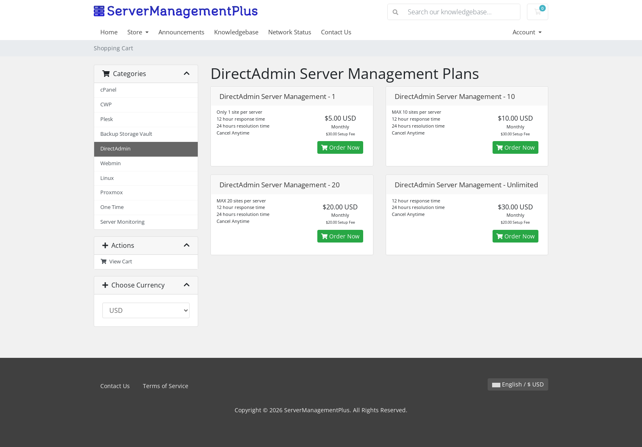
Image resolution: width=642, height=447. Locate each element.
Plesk (106, 119)
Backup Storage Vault (126, 133)
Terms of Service (165, 386)
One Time (112, 207)
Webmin (110, 163)
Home (109, 32)
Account (525, 32)
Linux (107, 178)
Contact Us (336, 32)
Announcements (181, 32)
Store (135, 32)
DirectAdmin (115, 148)
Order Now (340, 147)
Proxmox (111, 192)
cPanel (108, 89)
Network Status (289, 32)
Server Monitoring (122, 221)
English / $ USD (518, 384)
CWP (106, 104)
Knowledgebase (236, 32)
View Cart (116, 261)
